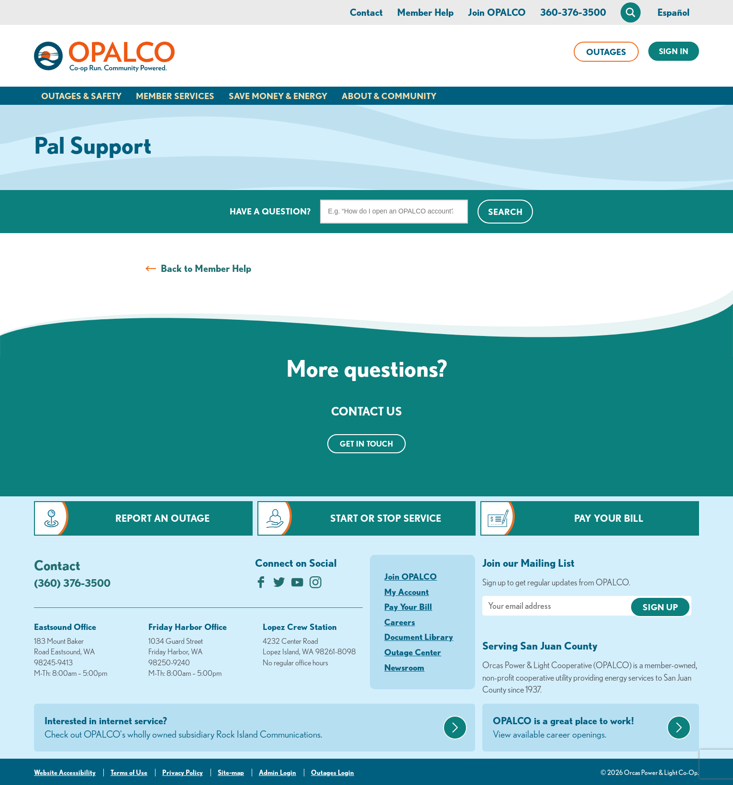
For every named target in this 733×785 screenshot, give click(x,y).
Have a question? (270, 211)
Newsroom (404, 667)
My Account (406, 591)
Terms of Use (129, 772)
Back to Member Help (206, 268)
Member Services (175, 96)
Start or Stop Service (385, 518)
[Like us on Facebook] (261, 584)
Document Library (418, 636)
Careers (399, 622)
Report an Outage (162, 518)
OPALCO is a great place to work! (579, 728)
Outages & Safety (81, 96)
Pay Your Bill (609, 518)
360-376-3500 (573, 12)
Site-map (231, 772)
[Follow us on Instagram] (316, 584)
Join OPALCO (497, 12)
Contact (366, 12)
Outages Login (332, 772)
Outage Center (412, 652)
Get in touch (366, 443)
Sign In (674, 51)
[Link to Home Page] (104, 58)
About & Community (389, 96)
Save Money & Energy (278, 96)
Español (673, 12)
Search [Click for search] (505, 211)
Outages (606, 51)
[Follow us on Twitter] (279, 584)
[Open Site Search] (631, 12)
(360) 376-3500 (72, 583)
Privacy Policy (182, 772)
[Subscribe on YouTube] (297, 584)
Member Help (425, 12)
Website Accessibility (65, 772)
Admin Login (277, 772)
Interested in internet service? (242, 728)
